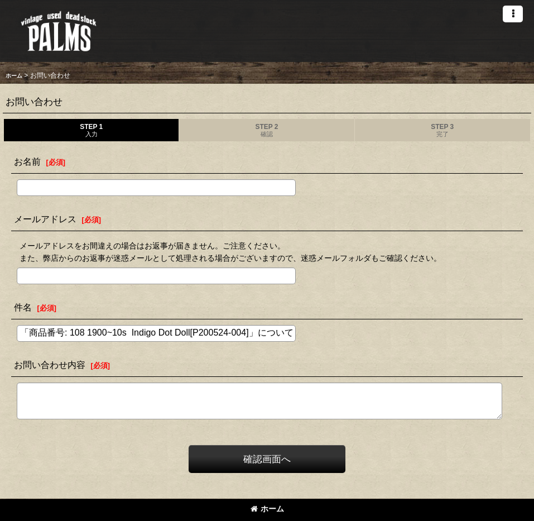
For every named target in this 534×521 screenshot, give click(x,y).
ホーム (267, 508)
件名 (23, 307)
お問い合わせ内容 (49, 365)
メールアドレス (45, 219)
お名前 (27, 161)
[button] (513, 14)
